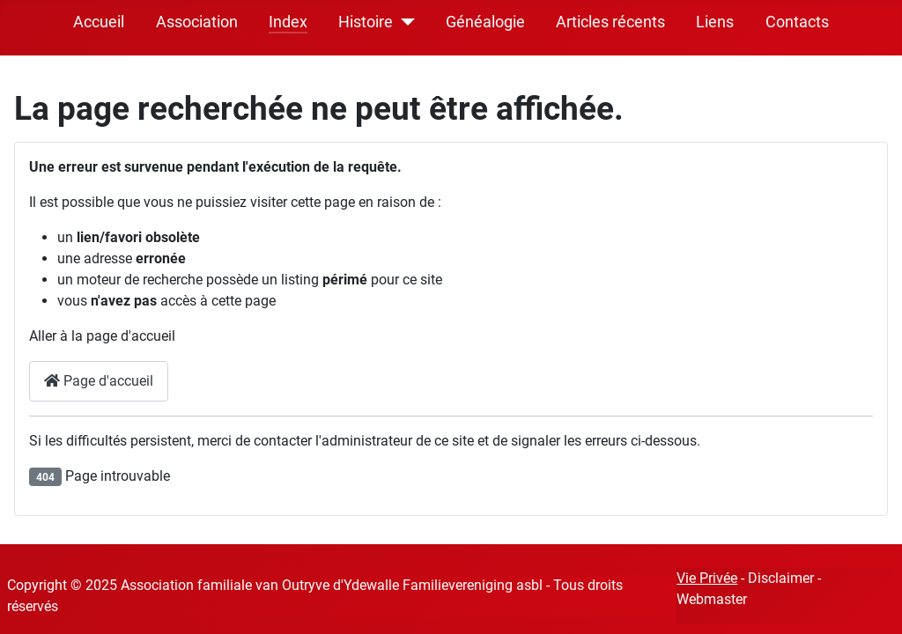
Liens (715, 22)
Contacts (797, 22)
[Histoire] (404, 22)
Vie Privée (706, 578)
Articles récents (610, 22)
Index (288, 22)
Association (197, 22)
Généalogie (485, 22)
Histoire (365, 22)
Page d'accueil (98, 380)
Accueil (98, 22)
